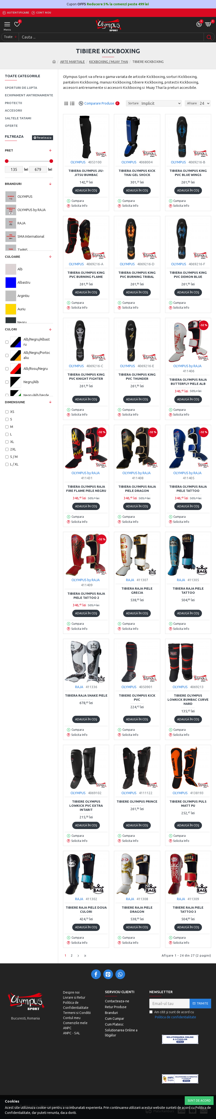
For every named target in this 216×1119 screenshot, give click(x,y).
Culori (11, 329)
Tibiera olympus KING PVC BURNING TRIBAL (137, 274)
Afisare (192, 103)
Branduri (13, 183)
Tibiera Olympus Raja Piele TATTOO (188, 488)
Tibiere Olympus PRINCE (137, 801)
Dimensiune (15, 402)
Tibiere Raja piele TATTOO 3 (188, 909)
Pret (9, 150)
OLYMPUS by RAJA (187, 366)
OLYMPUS (78, 162)
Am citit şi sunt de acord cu (173, 1015)
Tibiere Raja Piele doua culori (86, 909)
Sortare (133, 103)
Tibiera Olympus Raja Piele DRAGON (137, 488)
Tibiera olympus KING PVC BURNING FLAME (86, 274)
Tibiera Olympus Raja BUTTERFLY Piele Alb (188, 381)
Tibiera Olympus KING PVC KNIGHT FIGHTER (86, 376)
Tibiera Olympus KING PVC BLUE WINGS (188, 172)
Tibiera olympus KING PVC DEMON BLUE (188, 274)
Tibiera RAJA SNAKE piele (86, 695)
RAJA (130, 580)
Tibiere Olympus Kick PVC (137, 697)
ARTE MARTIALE (72, 62)
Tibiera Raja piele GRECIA (136, 590)
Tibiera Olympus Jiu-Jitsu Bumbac (86, 172)
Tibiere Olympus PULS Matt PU (188, 803)
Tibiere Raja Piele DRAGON (137, 909)
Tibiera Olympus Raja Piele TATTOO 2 (86, 595)
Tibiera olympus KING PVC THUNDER (137, 376)
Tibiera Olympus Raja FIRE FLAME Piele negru (86, 488)
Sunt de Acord (199, 1100)
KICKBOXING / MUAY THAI (108, 62)
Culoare (12, 256)
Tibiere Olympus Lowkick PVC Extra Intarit (86, 805)
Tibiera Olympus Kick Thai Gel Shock (137, 172)
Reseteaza (44, 137)
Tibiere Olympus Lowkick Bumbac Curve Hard (188, 699)
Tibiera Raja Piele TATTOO (188, 590)
